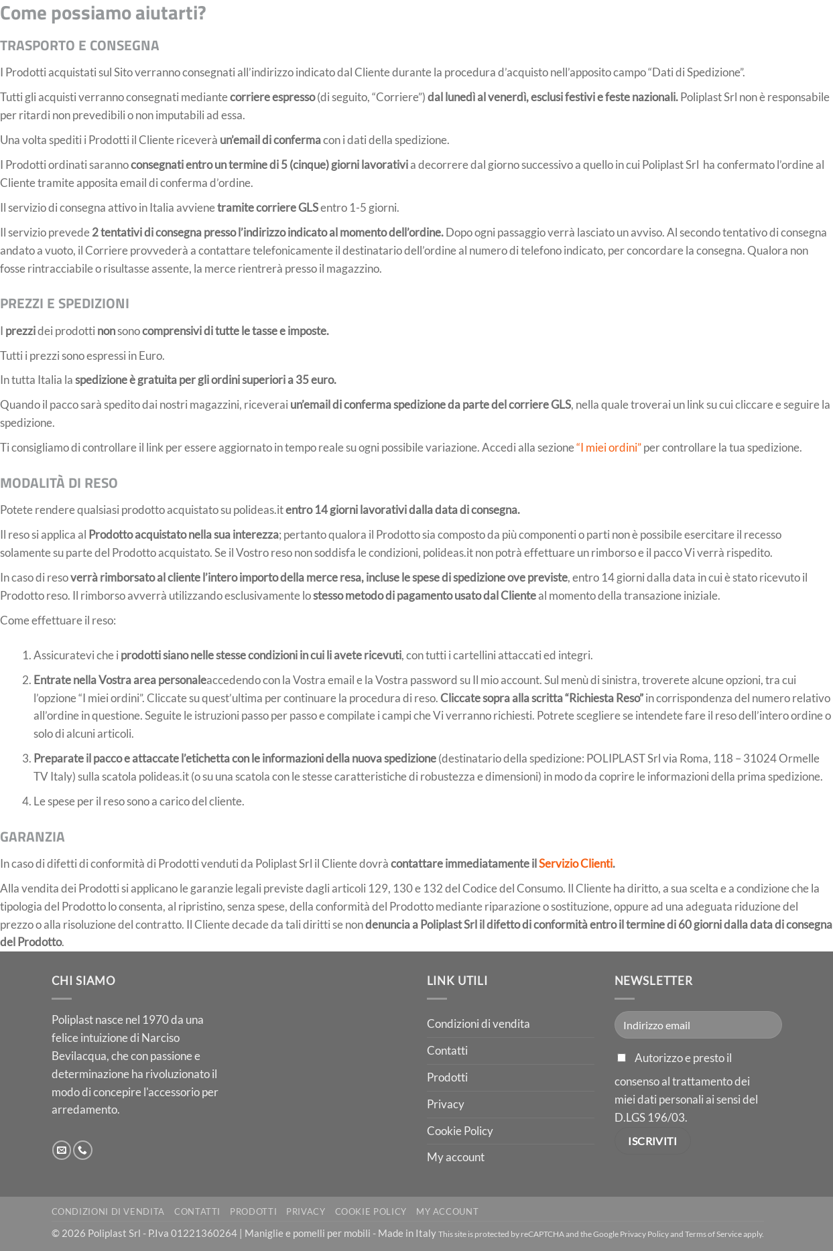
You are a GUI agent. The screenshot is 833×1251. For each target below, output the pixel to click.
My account (456, 1157)
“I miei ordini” (608, 447)
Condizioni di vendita (478, 1023)
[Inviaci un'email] (62, 1150)
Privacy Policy (644, 1234)
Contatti (447, 1050)
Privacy (445, 1104)
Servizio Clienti (576, 863)
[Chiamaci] (82, 1150)
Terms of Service (713, 1234)
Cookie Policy (460, 1131)
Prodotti (447, 1077)
